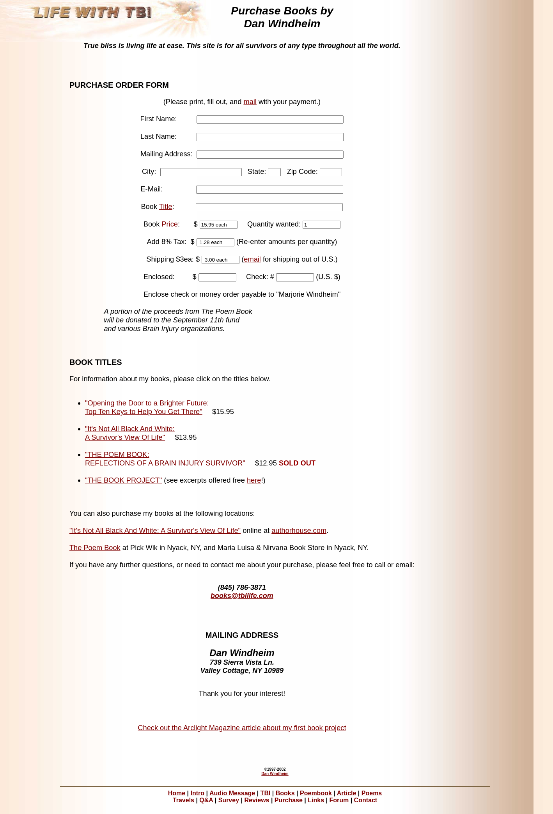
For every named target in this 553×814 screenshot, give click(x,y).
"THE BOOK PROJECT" (123, 480)
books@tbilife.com (242, 596)
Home (176, 793)
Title (165, 206)
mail (249, 101)
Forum (339, 800)
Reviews (256, 800)
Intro (198, 793)
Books (285, 793)
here (254, 480)
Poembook (316, 793)
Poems (372, 793)
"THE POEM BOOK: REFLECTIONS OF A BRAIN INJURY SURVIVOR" (165, 458)
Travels (183, 800)
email (252, 259)
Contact (366, 800)
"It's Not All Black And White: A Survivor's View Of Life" (130, 433)
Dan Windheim (274, 774)
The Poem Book (95, 547)
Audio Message (232, 793)
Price (169, 224)
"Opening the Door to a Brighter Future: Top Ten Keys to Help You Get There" (147, 407)
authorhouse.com (298, 530)
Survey (228, 800)
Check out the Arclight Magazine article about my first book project (242, 728)
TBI (266, 793)
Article (346, 793)
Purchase (289, 800)
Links (316, 800)
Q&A (206, 800)
